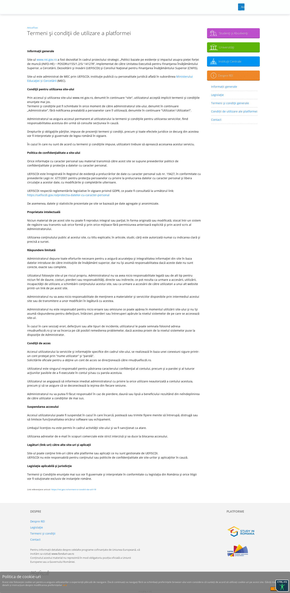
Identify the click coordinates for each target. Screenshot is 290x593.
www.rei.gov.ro (47, 59)
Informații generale (224, 86)
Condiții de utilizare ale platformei (234, 111)
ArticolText (32, 27)
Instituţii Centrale (230, 61)
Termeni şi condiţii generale (230, 103)
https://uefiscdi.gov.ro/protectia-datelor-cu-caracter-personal (68, 195)
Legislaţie (217, 95)
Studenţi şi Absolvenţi (233, 33)
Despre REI (225, 75)
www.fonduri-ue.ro (63, 554)
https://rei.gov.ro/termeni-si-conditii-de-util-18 (73, 489)
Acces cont (242, 7)
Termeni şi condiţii (42, 533)
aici (64, 585)
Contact (216, 120)
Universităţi (226, 47)
